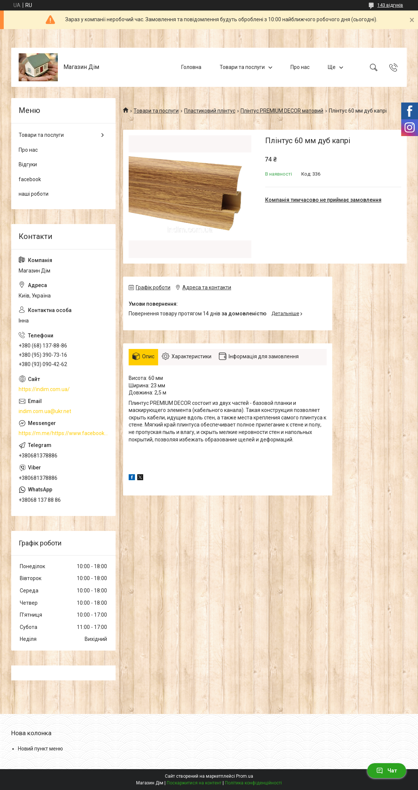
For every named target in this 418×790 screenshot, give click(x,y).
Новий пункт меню (40, 749)
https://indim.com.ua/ (44, 389)
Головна (191, 67)
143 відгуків (390, 5)
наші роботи (33, 194)
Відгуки (28, 164)
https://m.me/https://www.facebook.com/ (63, 433)
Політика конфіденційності (253, 783)
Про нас (299, 67)
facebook (30, 179)
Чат (386, 770)
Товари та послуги (242, 67)
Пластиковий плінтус (209, 111)
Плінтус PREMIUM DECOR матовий (282, 111)
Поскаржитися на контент (194, 783)
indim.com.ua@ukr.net (45, 411)
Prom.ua (244, 776)
